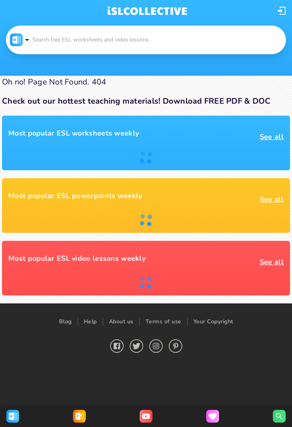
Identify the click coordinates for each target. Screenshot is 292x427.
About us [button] (121, 321)
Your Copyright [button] (213, 321)
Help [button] (90, 321)
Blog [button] (65, 321)
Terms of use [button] (164, 321)
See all (272, 137)
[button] (282, 11)
